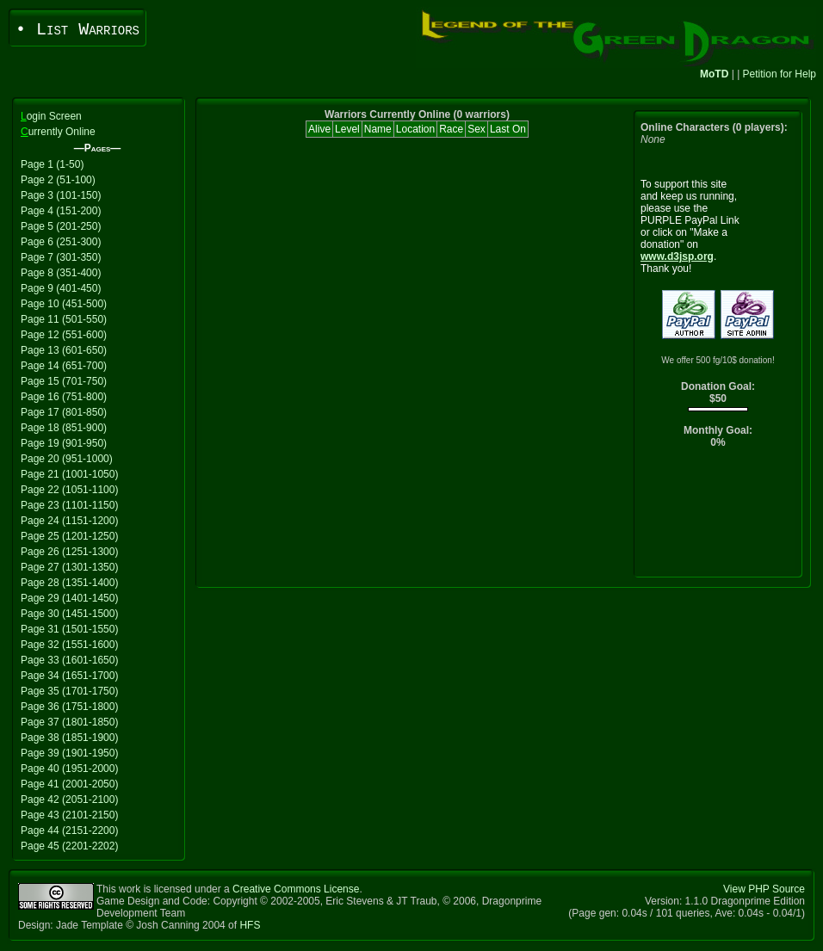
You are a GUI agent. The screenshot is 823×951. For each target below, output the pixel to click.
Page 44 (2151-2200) (69, 830)
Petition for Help (779, 74)
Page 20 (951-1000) (67, 459)
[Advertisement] (718, 517)
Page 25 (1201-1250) (69, 536)
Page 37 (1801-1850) (69, 722)
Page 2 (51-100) (58, 180)
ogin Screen (51, 116)
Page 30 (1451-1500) (69, 614)
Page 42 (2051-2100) (69, 800)
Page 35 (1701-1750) (69, 691)
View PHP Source (764, 889)
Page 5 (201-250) (61, 226)
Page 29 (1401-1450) (69, 598)
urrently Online (58, 132)
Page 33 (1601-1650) (69, 660)
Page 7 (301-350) (61, 257)
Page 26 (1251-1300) (69, 552)
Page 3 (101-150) (61, 195)
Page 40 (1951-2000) (69, 769)
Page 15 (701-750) (64, 381)
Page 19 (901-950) (64, 443)
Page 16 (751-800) (64, 397)
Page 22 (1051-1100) (69, 490)
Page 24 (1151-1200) (69, 521)
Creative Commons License (295, 889)
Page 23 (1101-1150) (69, 505)
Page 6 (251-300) (61, 242)
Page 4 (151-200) (61, 211)
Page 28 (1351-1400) (69, 583)
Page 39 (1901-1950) (69, 753)
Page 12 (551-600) (64, 335)
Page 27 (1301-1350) (69, 567)
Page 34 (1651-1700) (69, 676)
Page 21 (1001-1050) (69, 474)
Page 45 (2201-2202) (69, 846)
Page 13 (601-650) (64, 350)
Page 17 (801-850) (64, 412)
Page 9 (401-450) (61, 288)
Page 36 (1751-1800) (69, 707)
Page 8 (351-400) (61, 273)
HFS (249, 925)
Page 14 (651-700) (64, 366)
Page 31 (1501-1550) (69, 629)
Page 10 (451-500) (64, 304)
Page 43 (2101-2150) (69, 815)
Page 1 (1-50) (52, 164)
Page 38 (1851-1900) (69, 738)
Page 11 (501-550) (64, 319)
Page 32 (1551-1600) (69, 645)
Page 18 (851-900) (64, 428)
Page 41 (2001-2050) (69, 784)
